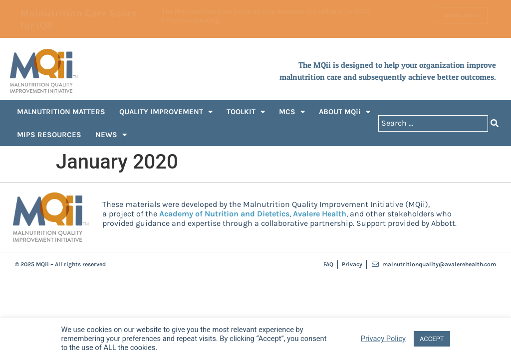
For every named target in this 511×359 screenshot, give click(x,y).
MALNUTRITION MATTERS (61, 111)
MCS (292, 112)
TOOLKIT (246, 112)
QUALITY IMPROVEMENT (166, 112)
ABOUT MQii (344, 112)
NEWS (111, 135)
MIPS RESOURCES (49, 134)
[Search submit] (494, 123)
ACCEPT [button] (432, 339)
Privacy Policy (383, 338)
